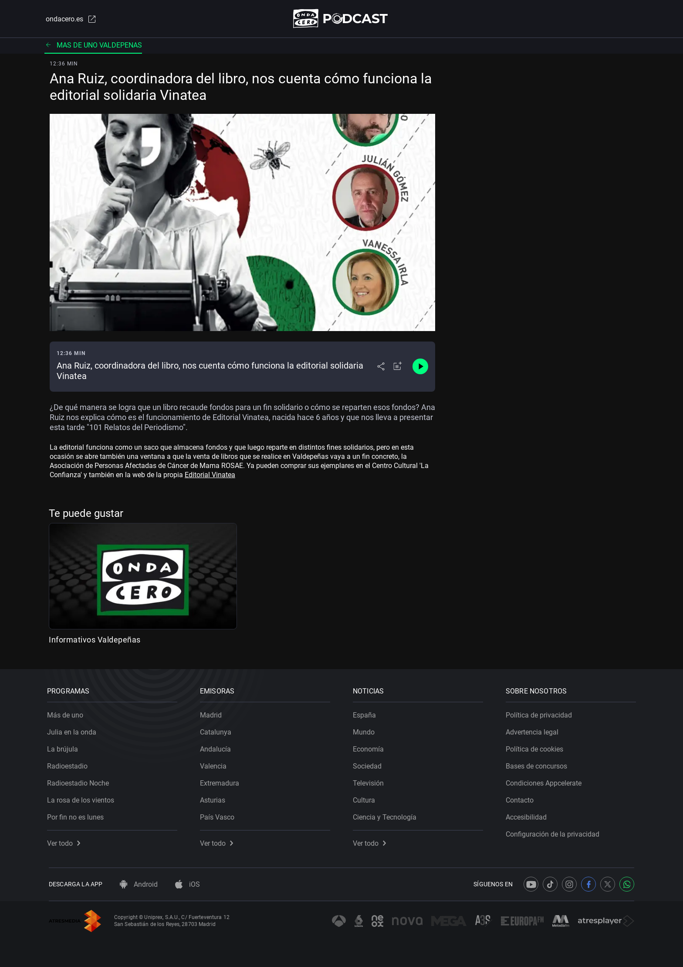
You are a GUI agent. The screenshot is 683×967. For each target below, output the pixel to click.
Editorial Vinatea (210, 475)
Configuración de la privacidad (554, 832)
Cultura (366, 798)
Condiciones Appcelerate (545, 781)
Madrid (212, 713)
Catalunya (217, 730)
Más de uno (67, 713)
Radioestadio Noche (80, 781)
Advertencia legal (533, 730)
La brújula (64, 747)
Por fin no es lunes (77, 815)
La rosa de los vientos (82, 798)
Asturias (214, 798)
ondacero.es (69, 19)
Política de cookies (536, 747)
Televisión (370, 781)
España (366, 713)
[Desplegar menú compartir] (381, 367)
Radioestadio (69, 764)
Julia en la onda (73, 730)
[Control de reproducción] (420, 367)
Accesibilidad (527, 815)
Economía (370, 747)
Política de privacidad (540, 713)
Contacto (521, 798)
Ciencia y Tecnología (386, 815)
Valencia (215, 764)
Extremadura (221, 781)
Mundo (365, 730)
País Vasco (219, 815)
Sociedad (369, 764)
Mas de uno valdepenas (93, 45)
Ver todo (65, 841)
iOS (187, 884)
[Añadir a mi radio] (398, 367)
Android (139, 884)
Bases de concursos (538, 764)
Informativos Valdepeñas (95, 640)
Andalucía (217, 747)
